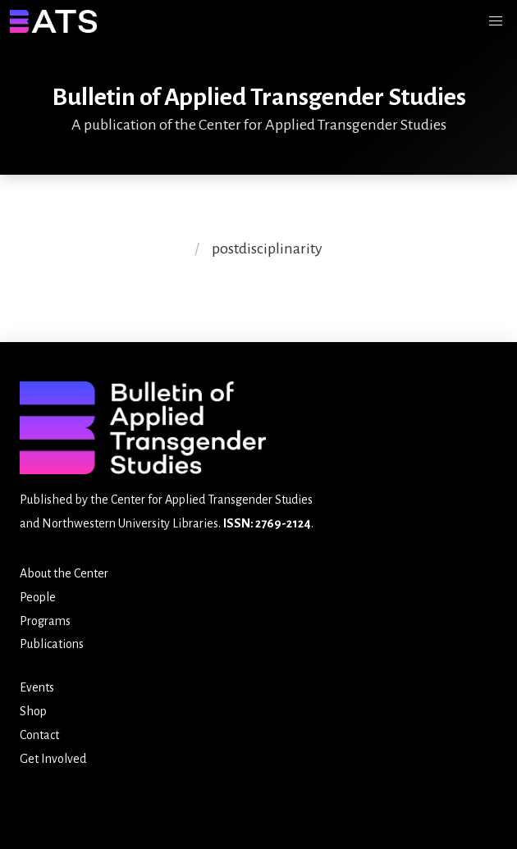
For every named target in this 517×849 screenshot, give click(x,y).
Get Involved (53, 758)
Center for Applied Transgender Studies (212, 499)
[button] (495, 21)
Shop (33, 711)
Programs (45, 621)
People (38, 597)
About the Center (64, 573)
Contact (39, 735)
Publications (52, 643)
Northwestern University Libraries (130, 523)
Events (37, 687)
